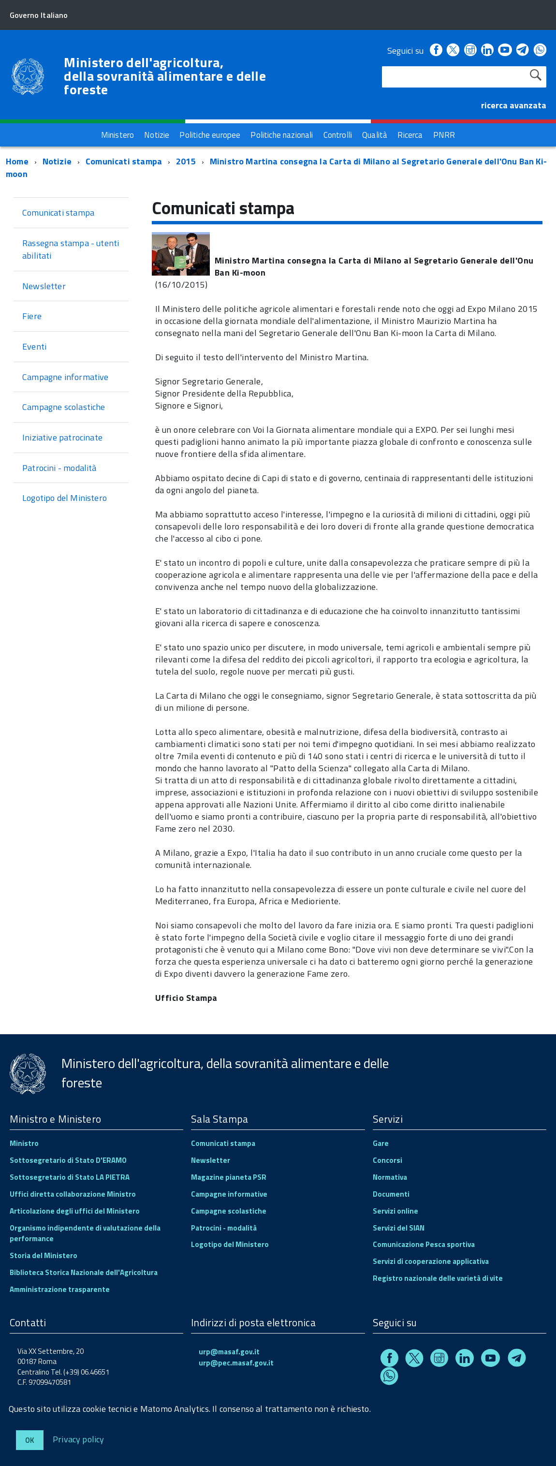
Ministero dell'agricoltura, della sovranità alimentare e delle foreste (165, 76)
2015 (186, 161)
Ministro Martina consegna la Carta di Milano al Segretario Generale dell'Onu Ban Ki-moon (276, 167)
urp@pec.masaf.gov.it (236, 1362)
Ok (29, 1440)
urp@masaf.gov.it (229, 1351)
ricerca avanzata (513, 105)
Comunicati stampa (124, 161)
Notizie (57, 161)
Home (17, 161)
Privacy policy (78, 1438)
